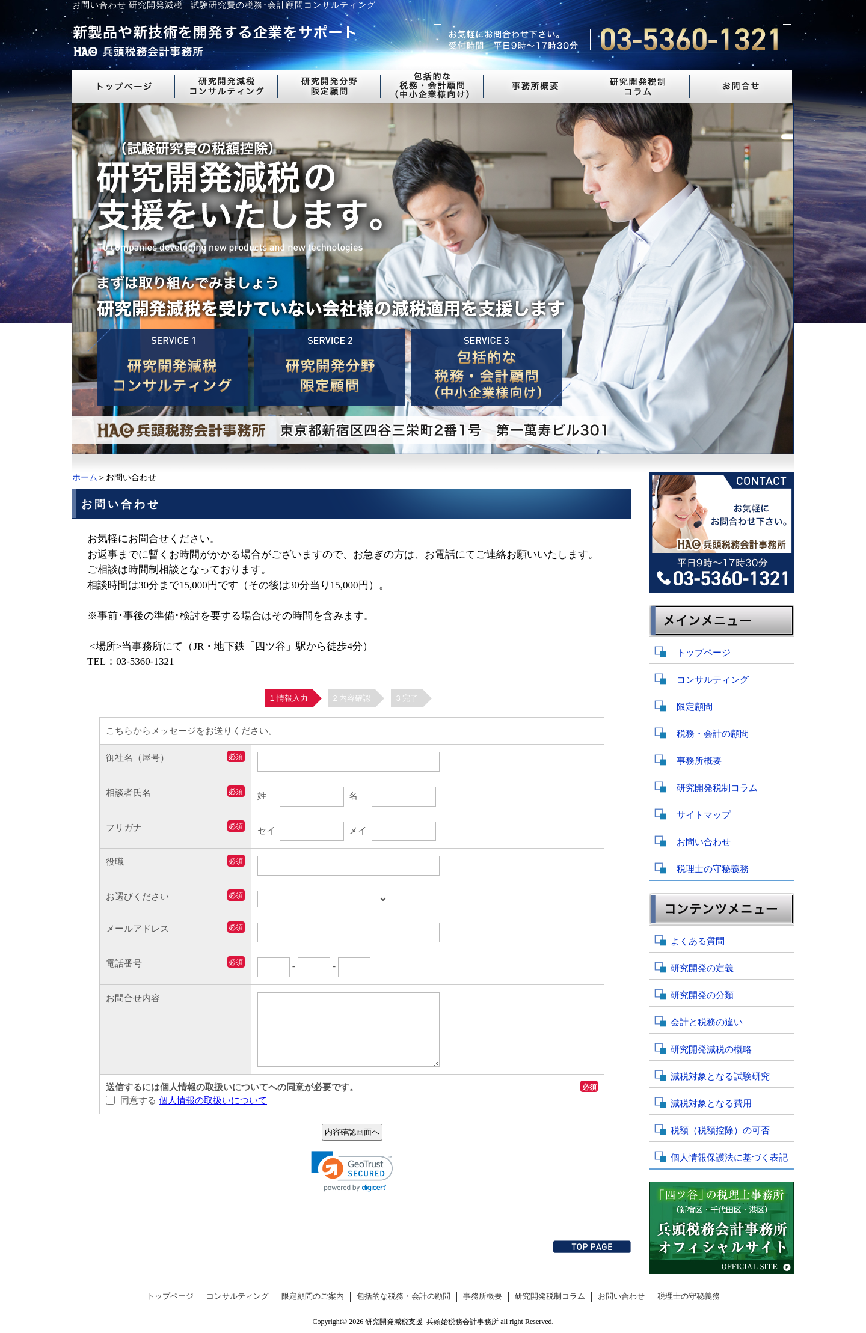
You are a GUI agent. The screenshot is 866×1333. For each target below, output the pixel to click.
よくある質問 (698, 941)
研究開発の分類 (702, 995)
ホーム (84, 477)
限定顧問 (695, 707)
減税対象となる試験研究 (720, 1076)
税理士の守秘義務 (713, 869)
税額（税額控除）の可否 (720, 1130)
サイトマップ (704, 815)
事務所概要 (699, 761)
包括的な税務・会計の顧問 (403, 1296)
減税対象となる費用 (711, 1103)
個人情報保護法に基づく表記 (729, 1157)
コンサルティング (713, 680)
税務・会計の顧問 (713, 734)
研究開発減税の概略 (711, 1049)
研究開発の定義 (702, 968)
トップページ (704, 652)
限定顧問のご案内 (312, 1296)
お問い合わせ (704, 842)
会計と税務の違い (707, 1022)
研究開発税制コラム (717, 788)
